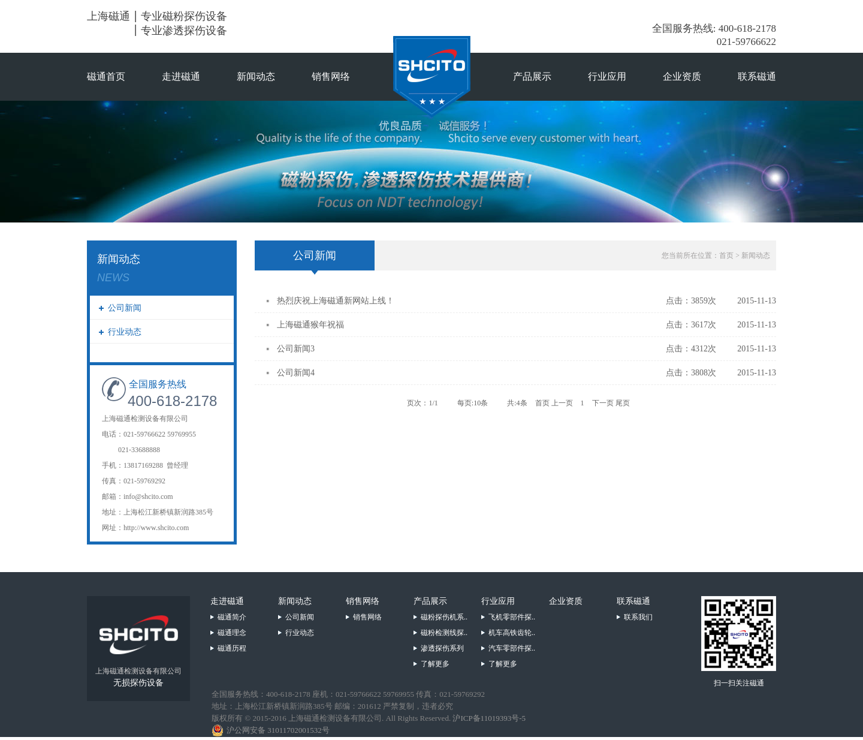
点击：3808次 (691, 372)
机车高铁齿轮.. (511, 632)
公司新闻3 (296, 348)
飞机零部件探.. (511, 617)
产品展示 (532, 76)
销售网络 (331, 76)
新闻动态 (256, 76)
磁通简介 (232, 617)
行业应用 (607, 76)
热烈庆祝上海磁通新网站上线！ (335, 300)
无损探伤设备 (138, 682)
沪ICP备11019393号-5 (489, 718)
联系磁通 (757, 76)
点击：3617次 (691, 324)
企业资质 (682, 76)
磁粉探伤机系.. (444, 617)
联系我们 (638, 617)
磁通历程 (232, 648)
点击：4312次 (691, 348)
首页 (726, 255)
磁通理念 (232, 632)
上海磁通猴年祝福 (310, 324)
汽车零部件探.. (511, 648)
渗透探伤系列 (442, 648)
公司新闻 (124, 307)
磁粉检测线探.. (444, 632)
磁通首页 (106, 76)
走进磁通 (181, 76)
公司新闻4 (296, 372)
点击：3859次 (691, 300)
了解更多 (435, 664)
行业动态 (124, 331)
